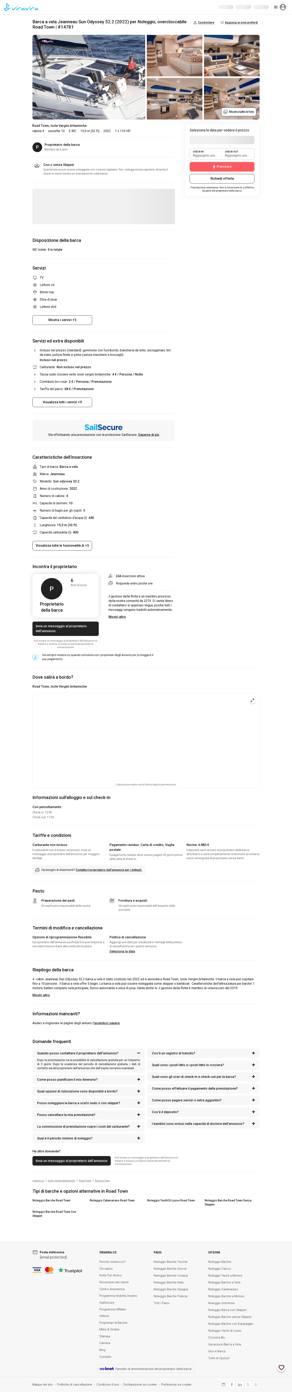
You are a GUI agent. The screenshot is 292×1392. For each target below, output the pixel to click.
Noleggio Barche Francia (170, 1296)
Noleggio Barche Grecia (170, 1268)
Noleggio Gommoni (221, 1303)
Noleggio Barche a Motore (226, 1296)
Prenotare (222, 166)
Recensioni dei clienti (114, 1282)
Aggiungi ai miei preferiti (239, 22)
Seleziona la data (122, 951)
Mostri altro (41, 995)
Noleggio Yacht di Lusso (225, 1330)
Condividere (203, 22)
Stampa (104, 1336)
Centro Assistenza (112, 1289)
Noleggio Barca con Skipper (227, 1310)
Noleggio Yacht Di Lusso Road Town (171, 1200)
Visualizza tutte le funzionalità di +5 (62, 545)
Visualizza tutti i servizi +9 (62, 402)
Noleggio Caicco (219, 1268)
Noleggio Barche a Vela (224, 1282)
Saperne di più (148, 435)
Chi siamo (106, 1268)
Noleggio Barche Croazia (171, 1275)
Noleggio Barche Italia (169, 1282)
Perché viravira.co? (112, 1262)
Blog (102, 1350)
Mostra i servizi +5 (62, 320)
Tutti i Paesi (161, 1303)
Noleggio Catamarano (223, 1289)
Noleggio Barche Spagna (171, 1289)
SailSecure (106, 1303)
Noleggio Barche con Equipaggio (230, 1324)
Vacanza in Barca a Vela (224, 1344)
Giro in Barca (216, 1351)
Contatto (105, 1357)
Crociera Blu (216, 1337)
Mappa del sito (42, 1384)
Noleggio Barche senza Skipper (230, 1317)
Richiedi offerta (222, 178)
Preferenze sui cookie (176, 1384)
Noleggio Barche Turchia (170, 1262)
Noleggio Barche (219, 1262)
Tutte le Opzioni (219, 1358)
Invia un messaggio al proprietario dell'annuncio (61, 628)
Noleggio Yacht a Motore (225, 1275)
